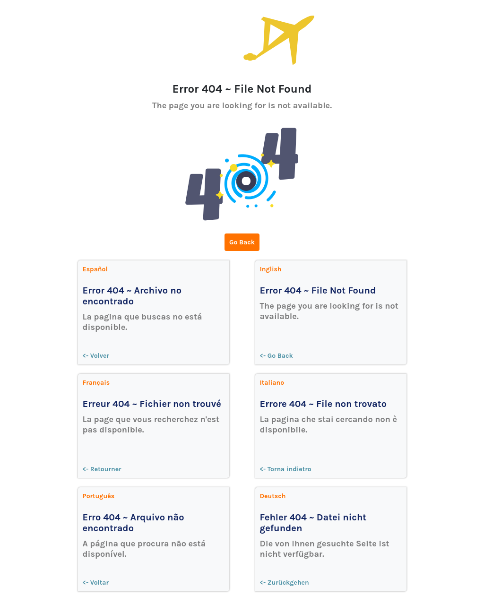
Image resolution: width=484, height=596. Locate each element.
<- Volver (96, 356)
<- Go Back (276, 356)
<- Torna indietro (285, 469)
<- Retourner (102, 469)
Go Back (242, 242)
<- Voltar (96, 583)
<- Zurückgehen (284, 583)
